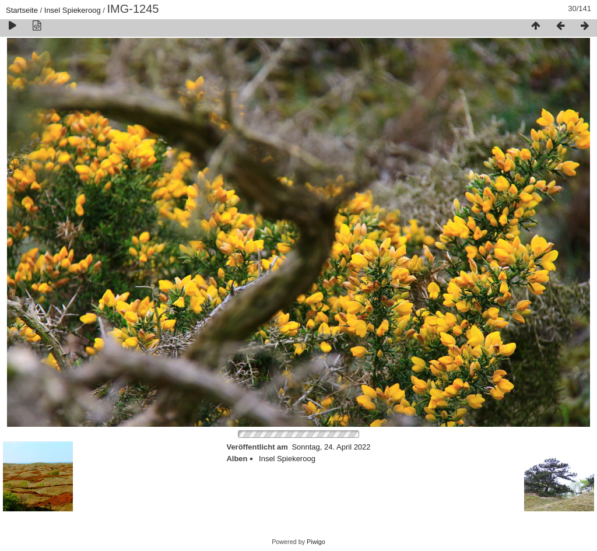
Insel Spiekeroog (72, 10)
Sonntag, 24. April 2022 (331, 447)
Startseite (22, 10)
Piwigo (316, 541)
